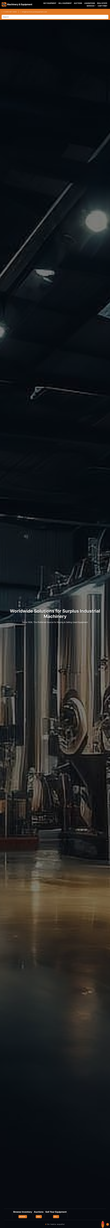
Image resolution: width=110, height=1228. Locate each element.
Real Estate (102, 3)
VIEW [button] (38, 1216)
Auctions (78, 3)
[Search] (54, 17)
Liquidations (89, 3)
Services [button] (90, 6)
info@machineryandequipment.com (34, 12)
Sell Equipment (65, 3)
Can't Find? (102, 6)
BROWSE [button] (22, 1216)
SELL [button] (55, 1216)
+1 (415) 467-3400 (10, 12)
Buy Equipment (49, 3)
